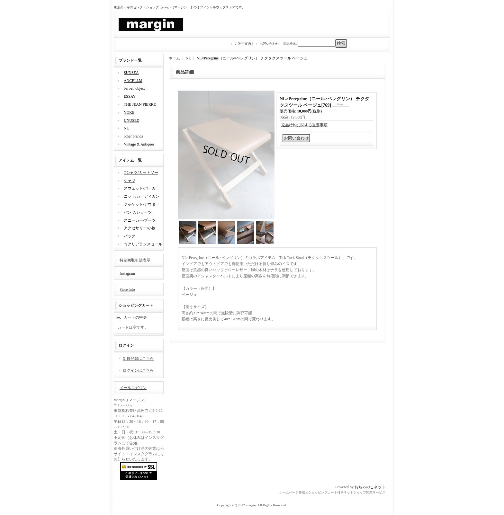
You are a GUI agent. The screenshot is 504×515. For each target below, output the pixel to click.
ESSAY (130, 96)
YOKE (129, 112)
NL (126, 128)
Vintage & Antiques (139, 144)
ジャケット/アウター (141, 204)
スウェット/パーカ (140, 188)
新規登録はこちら (138, 358)
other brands (133, 136)
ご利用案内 (243, 43)
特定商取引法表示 (135, 260)
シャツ (129, 180)
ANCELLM (133, 80)
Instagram (127, 273)
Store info (127, 289)
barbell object (134, 88)
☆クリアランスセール (143, 244)
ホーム (174, 58)
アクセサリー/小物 (140, 228)
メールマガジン (133, 388)
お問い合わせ (269, 43)
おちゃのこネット (370, 487)
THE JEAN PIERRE (140, 104)
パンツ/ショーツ (138, 212)
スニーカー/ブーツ (140, 220)
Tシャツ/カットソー (141, 172)
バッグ (129, 236)
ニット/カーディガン (141, 196)
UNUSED (132, 120)
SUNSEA (131, 72)
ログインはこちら (138, 370)
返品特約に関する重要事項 (304, 125)
